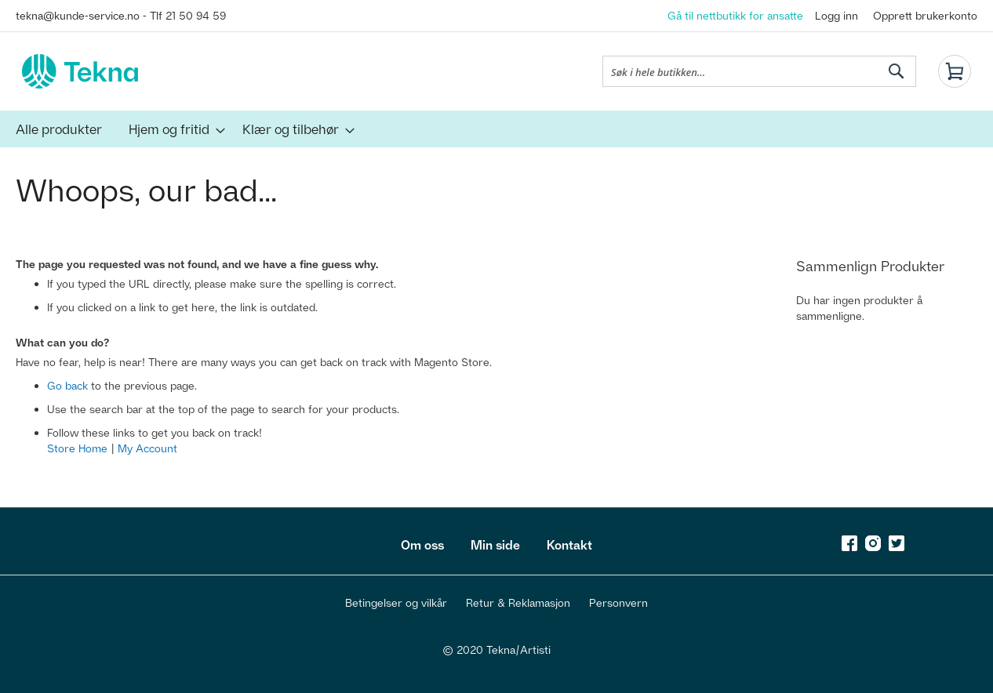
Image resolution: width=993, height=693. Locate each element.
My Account (147, 448)
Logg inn (836, 15)
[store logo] (80, 71)
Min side (495, 545)
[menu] (496, 129)
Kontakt (569, 545)
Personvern (618, 602)
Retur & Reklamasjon (518, 602)
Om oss (422, 545)
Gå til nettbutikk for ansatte (735, 15)
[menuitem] (58, 129)
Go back (67, 385)
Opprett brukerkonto (925, 15)
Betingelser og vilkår (396, 602)
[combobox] (759, 71)
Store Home (77, 448)
